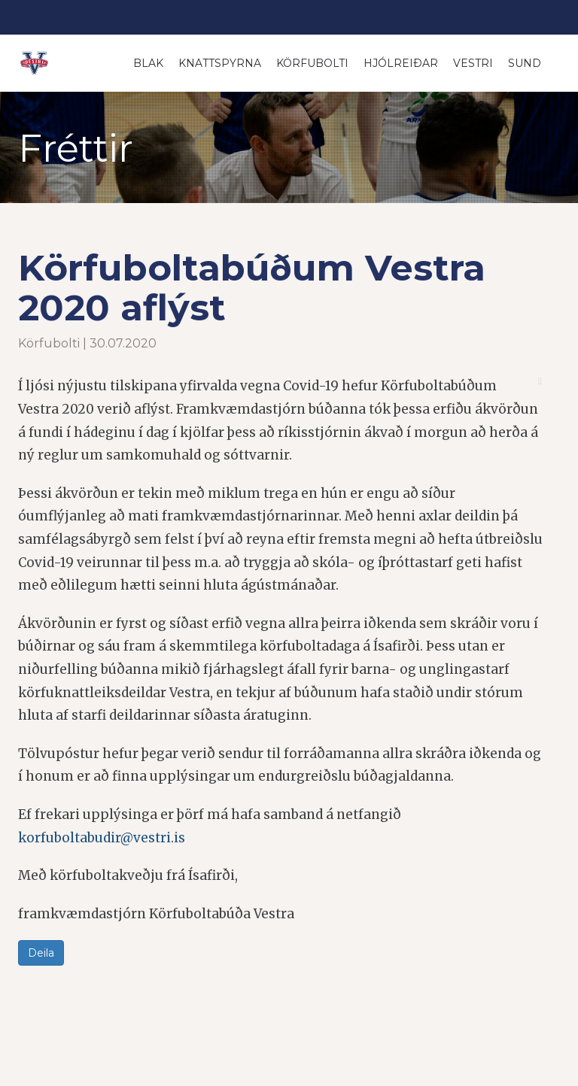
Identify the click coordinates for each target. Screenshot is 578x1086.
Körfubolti (312, 63)
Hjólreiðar (401, 63)
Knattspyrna (219, 63)
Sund (524, 63)
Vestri (473, 63)
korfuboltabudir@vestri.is (101, 838)
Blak (148, 63)
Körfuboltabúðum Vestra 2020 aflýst (251, 287)
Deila (41, 953)
